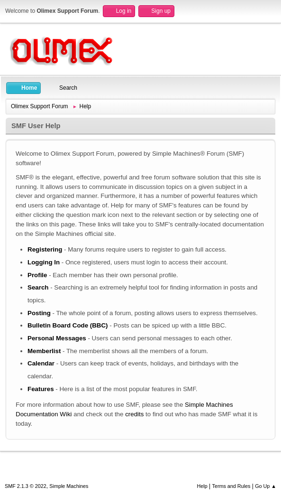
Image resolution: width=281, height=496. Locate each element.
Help (202, 486)
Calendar (40, 363)
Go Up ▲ (265, 486)
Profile (37, 275)
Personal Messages (56, 338)
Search (37, 287)
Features (40, 389)
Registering (44, 249)
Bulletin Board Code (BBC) (67, 325)
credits (134, 414)
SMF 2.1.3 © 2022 (25, 486)
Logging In (43, 262)
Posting (39, 313)
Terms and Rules (231, 486)
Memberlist (44, 351)
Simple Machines (68, 486)
